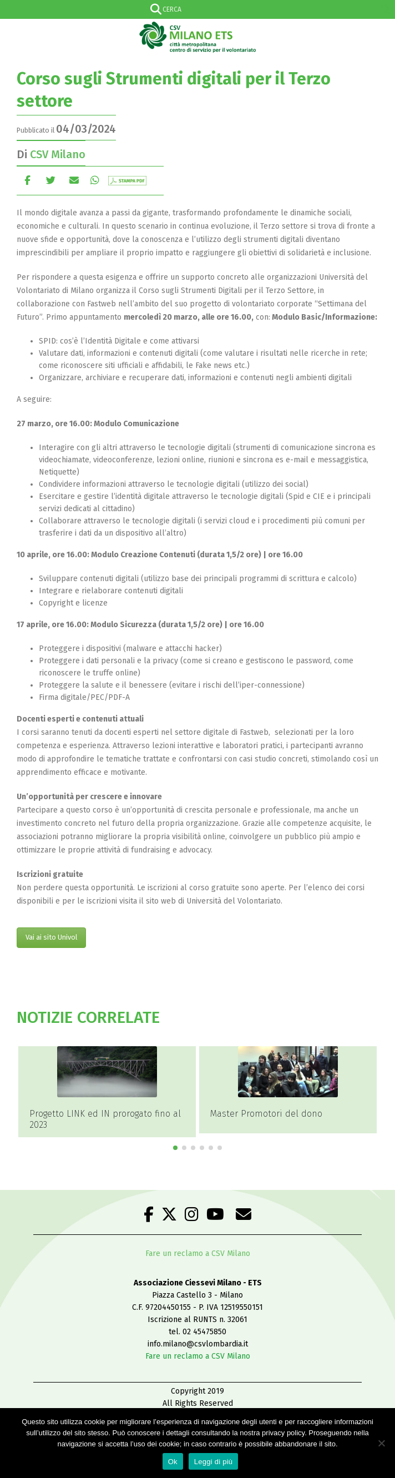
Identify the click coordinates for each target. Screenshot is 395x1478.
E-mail (74, 180)
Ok (173, 1461)
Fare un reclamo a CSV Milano (197, 1253)
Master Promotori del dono (266, 1113)
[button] (175, 1148)
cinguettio (51, 180)
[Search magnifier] (385, 9)
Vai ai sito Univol (51, 937)
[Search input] (195, 9)
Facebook (27, 180)
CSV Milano (57, 154)
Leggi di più (213, 1461)
